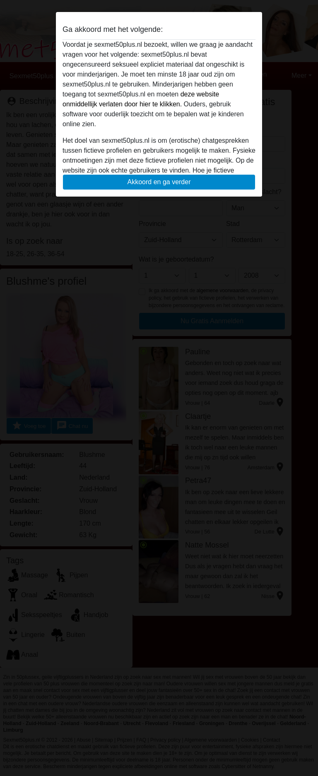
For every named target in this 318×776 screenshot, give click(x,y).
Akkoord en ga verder (159, 181)
